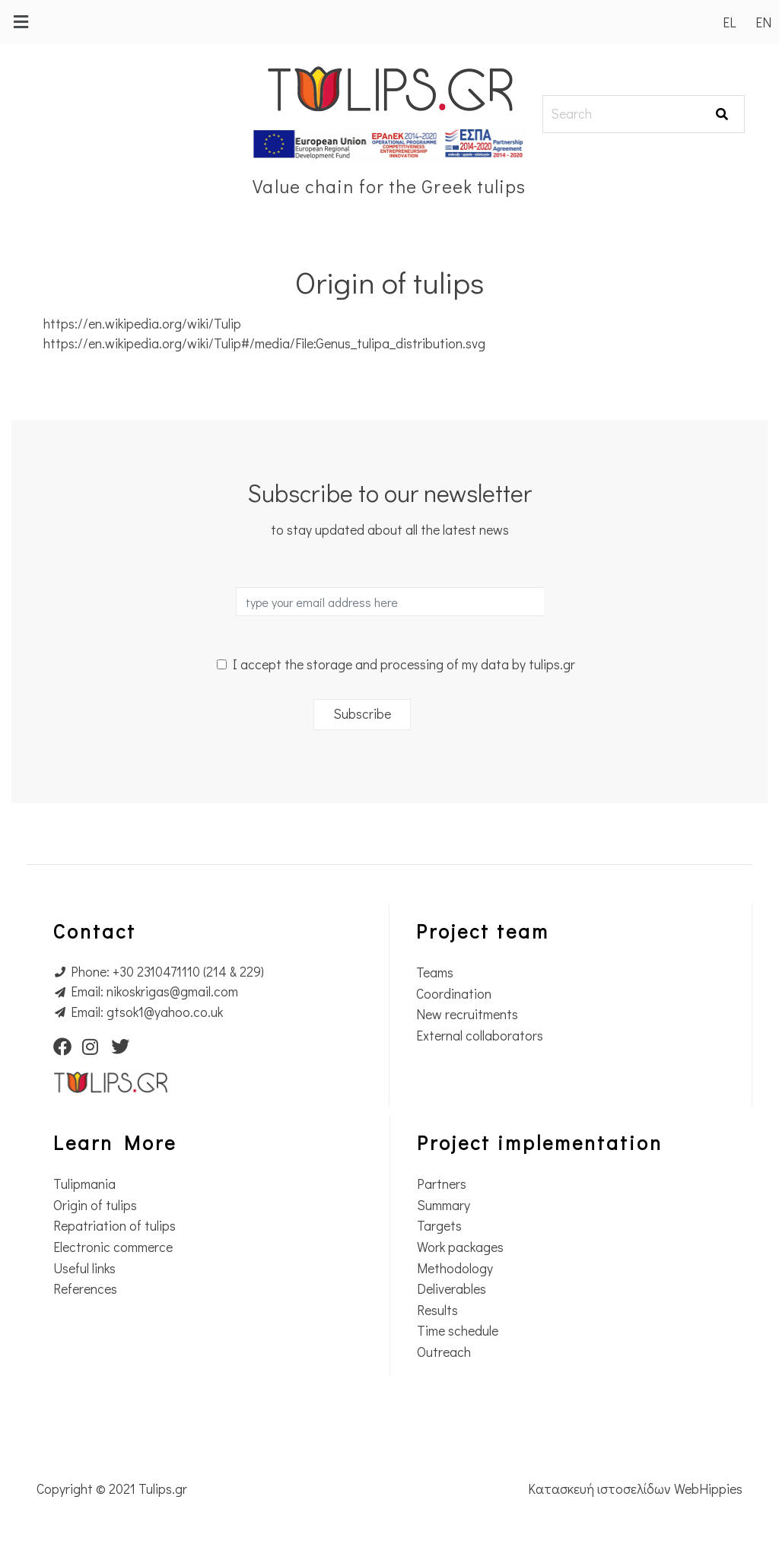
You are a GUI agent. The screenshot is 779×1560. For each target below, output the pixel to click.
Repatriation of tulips (114, 1225)
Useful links (84, 1268)
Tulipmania (84, 1184)
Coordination (453, 993)
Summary (443, 1205)
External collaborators (479, 1035)
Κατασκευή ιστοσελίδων (601, 1489)
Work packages (460, 1247)
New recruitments (467, 1014)
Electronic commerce (113, 1247)
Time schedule (457, 1330)
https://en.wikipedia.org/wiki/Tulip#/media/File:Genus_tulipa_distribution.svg (264, 343)
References (85, 1289)
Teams (434, 972)
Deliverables (451, 1289)
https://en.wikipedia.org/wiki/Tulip (142, 323)
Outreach (444, 1352)
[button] (20, 22)
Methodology (455, 1268)
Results (437, 1310)
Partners (441, 1184)
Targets (439, 1225)
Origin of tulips (95, 1205)
